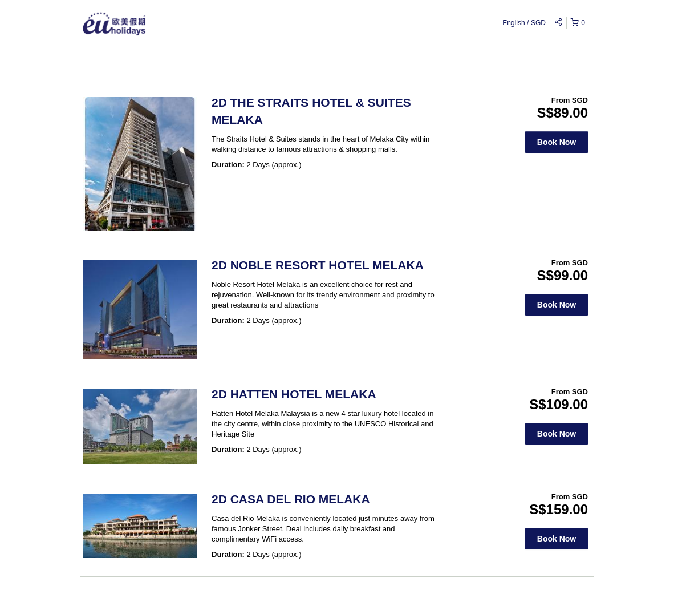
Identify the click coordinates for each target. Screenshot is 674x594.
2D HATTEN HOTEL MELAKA (294, 394)
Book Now (556, 142)
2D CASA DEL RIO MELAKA (291, 499)
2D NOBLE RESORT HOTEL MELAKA (318, 265)
